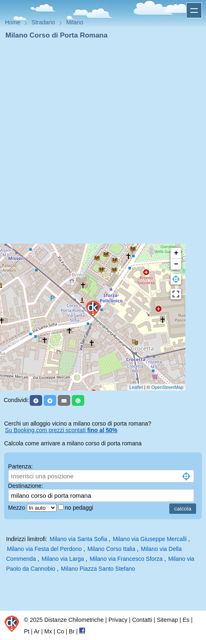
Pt (26, 631)
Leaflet (136, 387)
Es (185, 619)
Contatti (142, 619)
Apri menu (194, 10)
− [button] (176, 264)
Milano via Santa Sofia (78, 539)
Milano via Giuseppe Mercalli (150, 539)
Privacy (118, 619)
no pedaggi (80, 507)
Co (60, 631)
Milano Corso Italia (111, 549)
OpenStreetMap (167, 387)
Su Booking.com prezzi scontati (61, 430)
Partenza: (20, 466)
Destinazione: (25, 485)
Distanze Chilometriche (74, 619)
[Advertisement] (99, 144)
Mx (48, 631)
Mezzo (17, 507)
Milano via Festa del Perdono (44, 549)
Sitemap (167, 619)
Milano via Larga (63, 558)
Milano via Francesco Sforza (126, 558)
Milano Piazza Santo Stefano (98, 568)
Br (72, 631)
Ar (37, 631)
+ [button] (176, 253)
